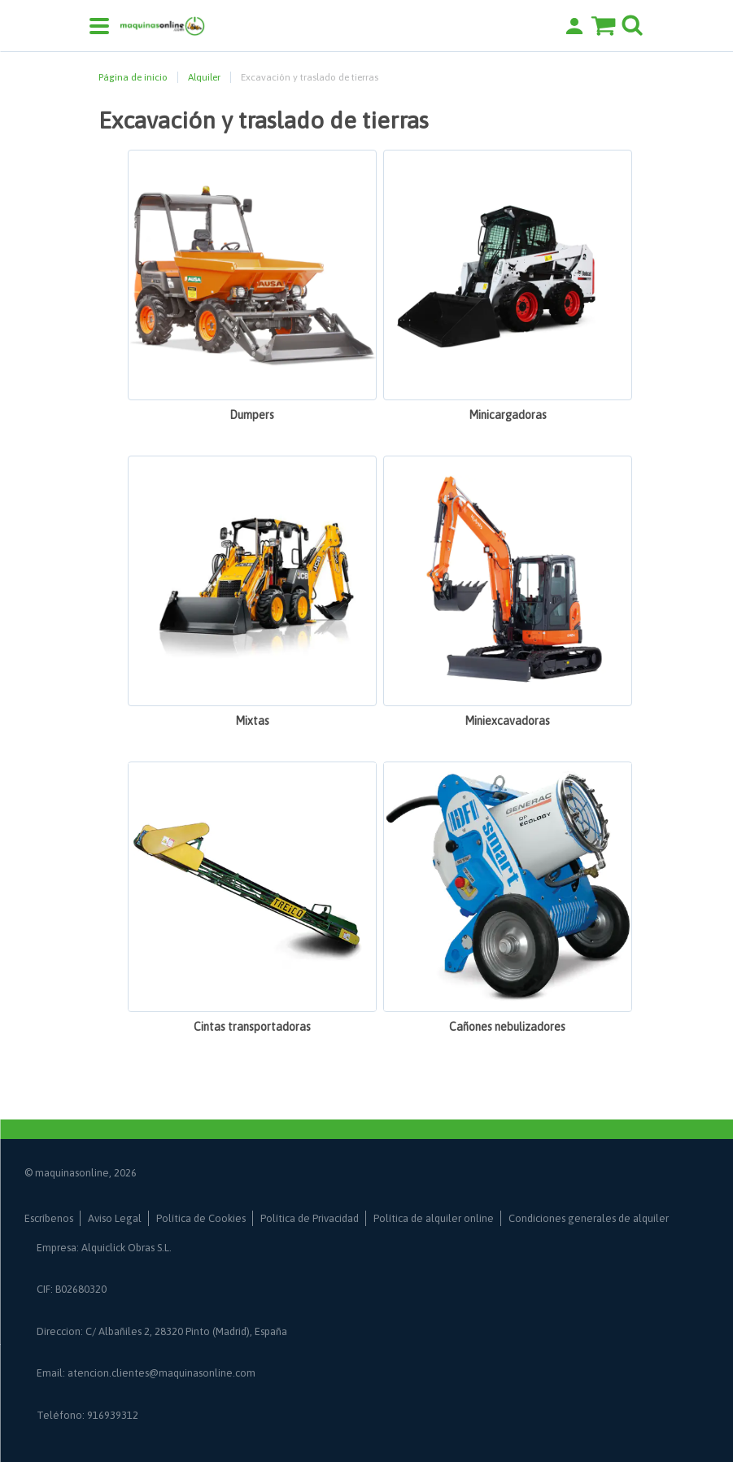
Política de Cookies (201, 1218)
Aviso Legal (115, 1218)
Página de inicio (133, 77)
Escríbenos (48, 1218)
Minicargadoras (508, 414)
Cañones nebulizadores (507, 1026)
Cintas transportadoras (252, 1026)
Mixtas (252, 720)
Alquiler (204, 77)
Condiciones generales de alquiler (588, 1218)
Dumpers (251, 414)
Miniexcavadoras (507, 720)
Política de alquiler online (433, 1218)
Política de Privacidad (309, 1218)
